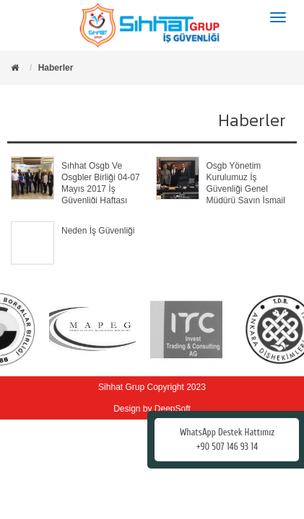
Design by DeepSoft (152, 409)
